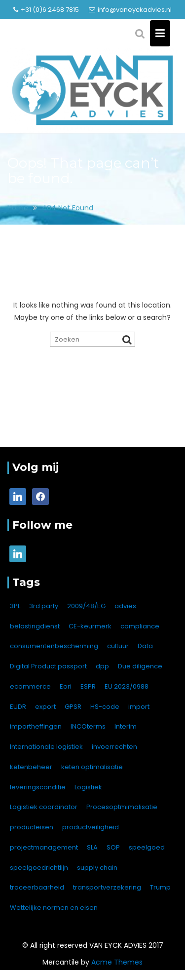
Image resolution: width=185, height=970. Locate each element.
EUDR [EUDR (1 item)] (18, 706)
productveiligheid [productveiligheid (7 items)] (90, 827)
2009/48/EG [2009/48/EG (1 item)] (86, 606)
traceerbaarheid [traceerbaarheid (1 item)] (37, 887)
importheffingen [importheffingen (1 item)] (36, 726)
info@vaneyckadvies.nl (130, 9)
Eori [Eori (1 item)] (66, 686)
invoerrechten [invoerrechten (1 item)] (114, 746)
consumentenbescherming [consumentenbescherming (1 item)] (54, 646)
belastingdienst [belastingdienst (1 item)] (35, 626)
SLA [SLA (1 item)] (92, 847)
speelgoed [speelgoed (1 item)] (147, 847)
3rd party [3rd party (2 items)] (43, 606)
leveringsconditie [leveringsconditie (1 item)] (38, 787)
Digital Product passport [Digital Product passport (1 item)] (48, 666)
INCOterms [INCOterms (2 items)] (88, 726)
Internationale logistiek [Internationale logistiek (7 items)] (46, 746)
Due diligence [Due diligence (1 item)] (140, 666)
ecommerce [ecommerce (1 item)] (30, 686)
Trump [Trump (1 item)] (160, 887)
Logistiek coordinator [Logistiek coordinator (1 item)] (43, 807)
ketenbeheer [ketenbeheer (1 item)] (31, 767)
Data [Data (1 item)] (145, 646)
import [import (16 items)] (138, 706)
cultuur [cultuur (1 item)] (118, 646)
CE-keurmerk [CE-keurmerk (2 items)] (90, 626)
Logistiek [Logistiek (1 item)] (88, 787)
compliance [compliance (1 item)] (139, 626)
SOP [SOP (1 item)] (113, 847)
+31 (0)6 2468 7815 (46, 9)
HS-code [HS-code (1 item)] (104, 706)
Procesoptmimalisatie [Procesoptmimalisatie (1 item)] (121, 807)
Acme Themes (117, 962)
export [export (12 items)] (45, 706)
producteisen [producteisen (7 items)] (31, 827)
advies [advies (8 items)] (125, 606)
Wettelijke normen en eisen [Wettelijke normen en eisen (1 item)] (54, 907)
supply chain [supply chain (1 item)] (97, 867)
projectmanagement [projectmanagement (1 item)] (44, 847)
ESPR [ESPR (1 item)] (88, 686)
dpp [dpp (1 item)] (102, 666)
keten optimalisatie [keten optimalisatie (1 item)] (92, 767)
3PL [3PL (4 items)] (15, 606)
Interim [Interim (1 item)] (125, 726)
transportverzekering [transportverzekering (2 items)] (107, 887)
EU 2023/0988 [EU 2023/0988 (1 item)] (126, 686)
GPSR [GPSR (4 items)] (73, 706)
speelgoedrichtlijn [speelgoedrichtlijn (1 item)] (39, 867)
